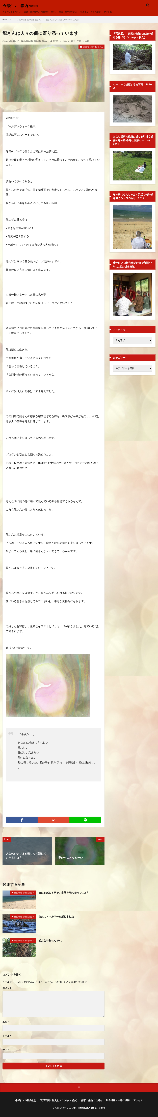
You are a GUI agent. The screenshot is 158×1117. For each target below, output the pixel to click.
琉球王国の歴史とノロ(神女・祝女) (45, 12)
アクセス (123, 12)
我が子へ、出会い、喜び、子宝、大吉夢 (71, 41)
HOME (8, 19)
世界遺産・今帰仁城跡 (103, 12)
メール (7, 1036)
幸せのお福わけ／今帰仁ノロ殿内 (89, 1108)
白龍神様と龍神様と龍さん (29, 19)
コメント (7, 988)
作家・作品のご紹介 (77, 12)
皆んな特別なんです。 (52, 940)
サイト (6, 1050)
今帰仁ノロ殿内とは (13, 12)
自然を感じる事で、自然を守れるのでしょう (65, 892)
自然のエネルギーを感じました (57, 916)
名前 (6, 1022)
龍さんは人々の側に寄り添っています (63, 19)
